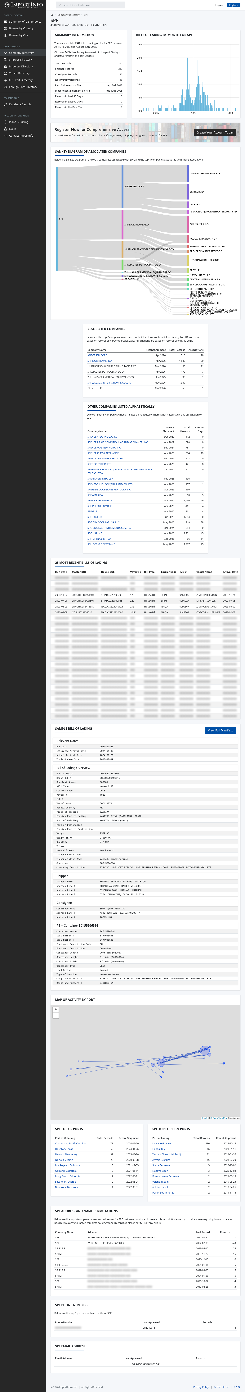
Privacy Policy (201, 1387)
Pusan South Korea (163, 1192)
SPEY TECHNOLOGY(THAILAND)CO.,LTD (109, 484)
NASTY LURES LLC (200, 275)
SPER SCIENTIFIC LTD (99, 464)
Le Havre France (161, 1143)
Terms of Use (221, 1387)
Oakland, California (66, 1170)
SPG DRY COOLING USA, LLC (103, 522)
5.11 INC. (195, 298)
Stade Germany (161, 1165)
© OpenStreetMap (218, 1118)
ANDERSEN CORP (134, 186)
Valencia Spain (160, 1181)
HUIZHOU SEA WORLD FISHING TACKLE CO (149, 249)
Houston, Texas (64, 1149)
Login (219, 5)
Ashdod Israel (160, 1187)
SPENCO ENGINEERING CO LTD (105, 458)
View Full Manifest (220, 730)
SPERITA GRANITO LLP (100, 478)
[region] (23, 701)
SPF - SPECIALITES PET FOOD (206, 251)
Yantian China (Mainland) (166, 1154)
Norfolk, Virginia (64, 1160)
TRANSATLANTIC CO (201, 296)
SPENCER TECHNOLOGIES (102, 436)
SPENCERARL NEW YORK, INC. (104, 447)
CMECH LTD (196, 204)
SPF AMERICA (95, 495)
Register (233, 5)
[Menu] (50, 5)
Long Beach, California (67, 1176)
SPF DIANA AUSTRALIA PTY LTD (207, 284)
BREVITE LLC (131, 279)
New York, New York (66, 1187)
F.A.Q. (237, 1387)
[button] (56, 1010)
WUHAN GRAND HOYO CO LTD (207, 246)
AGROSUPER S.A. (199, 224)
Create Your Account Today (215, 132)
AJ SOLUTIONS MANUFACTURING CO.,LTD (214, 310)
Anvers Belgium (161, 1160)
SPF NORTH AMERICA (136, 224)
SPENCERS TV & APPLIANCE (103, 453)
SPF (61, 219)
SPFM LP (195, 270)
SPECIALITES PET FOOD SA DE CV (143, 264)
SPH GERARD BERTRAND (101, 544)
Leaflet (205, 1118)
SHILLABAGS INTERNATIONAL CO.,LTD (146, 275)
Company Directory (68, 14)
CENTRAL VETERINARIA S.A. (205, 279)
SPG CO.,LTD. (94, 517)
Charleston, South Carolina (70, 1143)
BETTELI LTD (197, 191)
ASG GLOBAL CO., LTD (202, 314)
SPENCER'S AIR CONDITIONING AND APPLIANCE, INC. (117, 442)
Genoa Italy (158, 1149)
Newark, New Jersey (66, 1154)
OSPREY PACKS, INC (201, 301)
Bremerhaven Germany (165, 1176)
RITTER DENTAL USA (201, 292)
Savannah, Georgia (65, 1181)
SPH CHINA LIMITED (99, 538)
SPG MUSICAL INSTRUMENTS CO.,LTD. (109, 528)
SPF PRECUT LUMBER (99, 506)
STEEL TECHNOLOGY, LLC (204, 303)
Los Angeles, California (67, 1165)
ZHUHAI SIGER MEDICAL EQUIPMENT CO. (148, 272)
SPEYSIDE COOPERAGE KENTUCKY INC (109, 489)
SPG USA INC (94, 533)
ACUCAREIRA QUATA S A (203, 238)
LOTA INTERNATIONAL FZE (205, 173)
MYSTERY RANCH (199, 305)
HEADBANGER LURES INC (204, 260)
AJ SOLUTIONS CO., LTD (203, 307)
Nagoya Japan (160, 1170)
